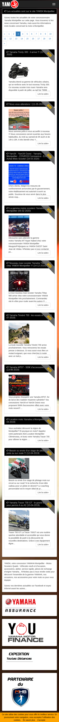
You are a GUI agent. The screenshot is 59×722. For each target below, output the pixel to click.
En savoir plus (29, 720)
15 (27, 39)
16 (33, 39)
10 (50, 34)
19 (50, 39)
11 (5, 39)
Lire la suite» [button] (43, 94)
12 (11, 39)
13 (16, 39)
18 (44, 39)
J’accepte (41, 720)
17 (38, 39)
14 (22, 39)
